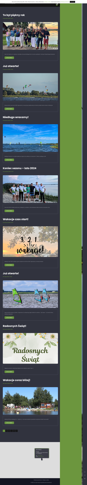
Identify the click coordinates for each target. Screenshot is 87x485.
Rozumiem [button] (72, 1)
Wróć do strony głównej (9, 3)
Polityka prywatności (38, 480)
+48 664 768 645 (39, 455)
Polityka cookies (46, 480)
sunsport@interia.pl (41, 456)
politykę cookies (47, 1)
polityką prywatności (65, 1)
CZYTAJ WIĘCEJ (9, 57)
